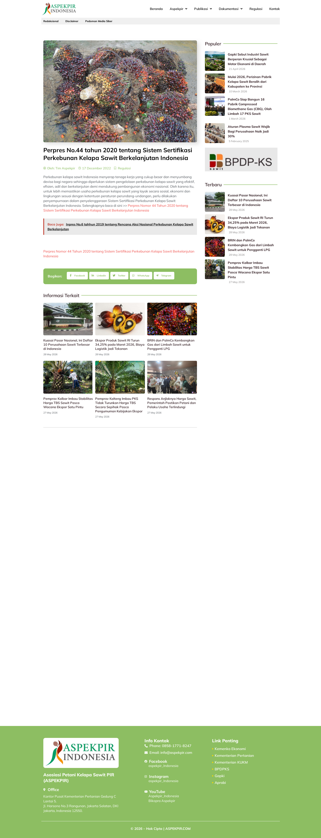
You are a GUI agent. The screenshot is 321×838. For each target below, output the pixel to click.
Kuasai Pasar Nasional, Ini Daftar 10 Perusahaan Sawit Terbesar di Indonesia (68, 344)
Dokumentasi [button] (230, 8)
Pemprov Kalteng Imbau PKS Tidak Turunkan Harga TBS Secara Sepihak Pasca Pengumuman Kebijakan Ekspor (119, 405)
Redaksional (50, 21)
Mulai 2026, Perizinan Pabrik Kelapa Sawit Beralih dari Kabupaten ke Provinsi (250, 81)
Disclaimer (71, 21)
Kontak (274, 9)
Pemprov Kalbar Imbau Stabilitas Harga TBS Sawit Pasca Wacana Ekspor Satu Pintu (68, 403)
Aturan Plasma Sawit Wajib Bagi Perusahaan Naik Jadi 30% (249, 131)
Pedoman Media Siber (98, 21)
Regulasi (255, 9)
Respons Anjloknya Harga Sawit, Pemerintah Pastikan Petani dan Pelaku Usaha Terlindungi (171, 403)
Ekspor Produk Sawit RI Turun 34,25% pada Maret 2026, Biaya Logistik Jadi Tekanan (119, 344)
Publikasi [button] (203, 8)
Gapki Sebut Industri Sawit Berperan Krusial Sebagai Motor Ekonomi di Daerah (248, 59)
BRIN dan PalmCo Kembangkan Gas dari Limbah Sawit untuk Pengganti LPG (170, 344)
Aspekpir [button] (178, 8)
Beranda (156, 9)
